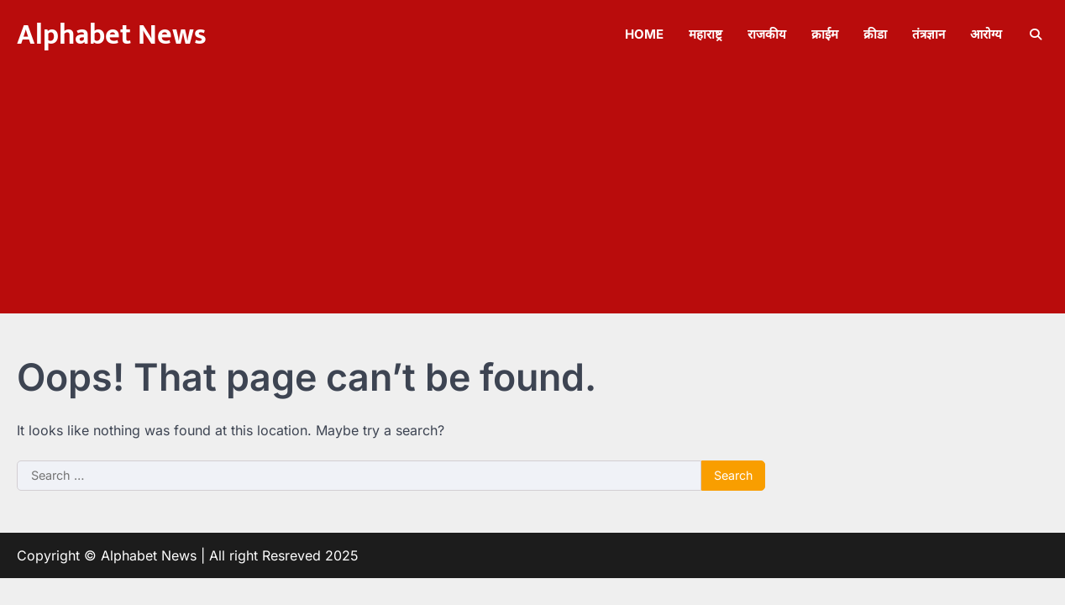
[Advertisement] (532, 195)
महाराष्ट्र (705, 34)
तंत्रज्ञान (928, 34)
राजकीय (767, 34)
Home (644, 34)
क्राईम (824, 34)
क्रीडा (875, 34)
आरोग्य (986, 34)
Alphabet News (112, 35)
